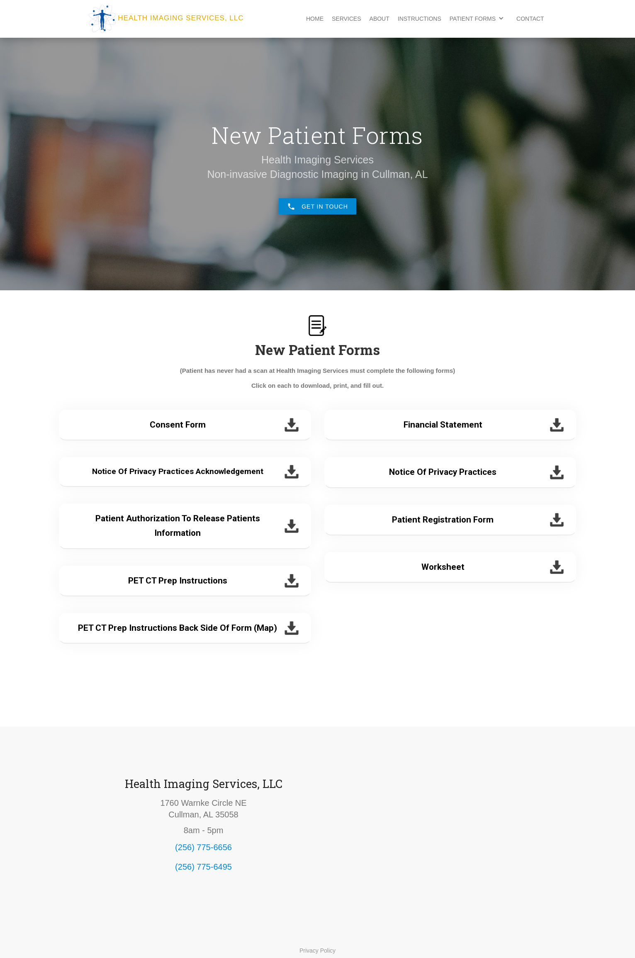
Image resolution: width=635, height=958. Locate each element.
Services (346, 18)
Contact (530, 18)
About (379, 18)
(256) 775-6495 (203, 866)
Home (315, 18)
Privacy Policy (317, 950)
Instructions (419, 18)
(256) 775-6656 (203, 847)
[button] (478, 18)
